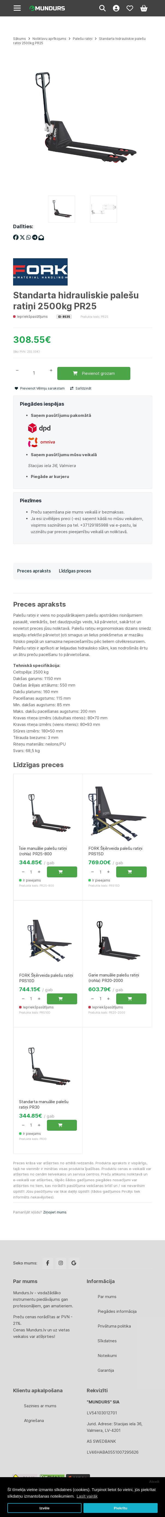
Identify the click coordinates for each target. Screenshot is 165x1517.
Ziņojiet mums (55, 1212)
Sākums (19, 39)
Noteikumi (107, 1355)
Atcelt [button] (154, 1482)
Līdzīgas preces (75, 571)
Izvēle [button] (45, 1508)
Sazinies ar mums (40, 1405)
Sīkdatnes (107, 1340)
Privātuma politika (114, 1326)
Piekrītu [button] (120, 1508)
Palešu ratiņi (82, 39)
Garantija (106, 1370)
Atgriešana (34, 1420)
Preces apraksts (34, 571)
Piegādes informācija (117, 1311)
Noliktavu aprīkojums (49, 39)
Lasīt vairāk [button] (87, 1496)
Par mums (107, 1296)
